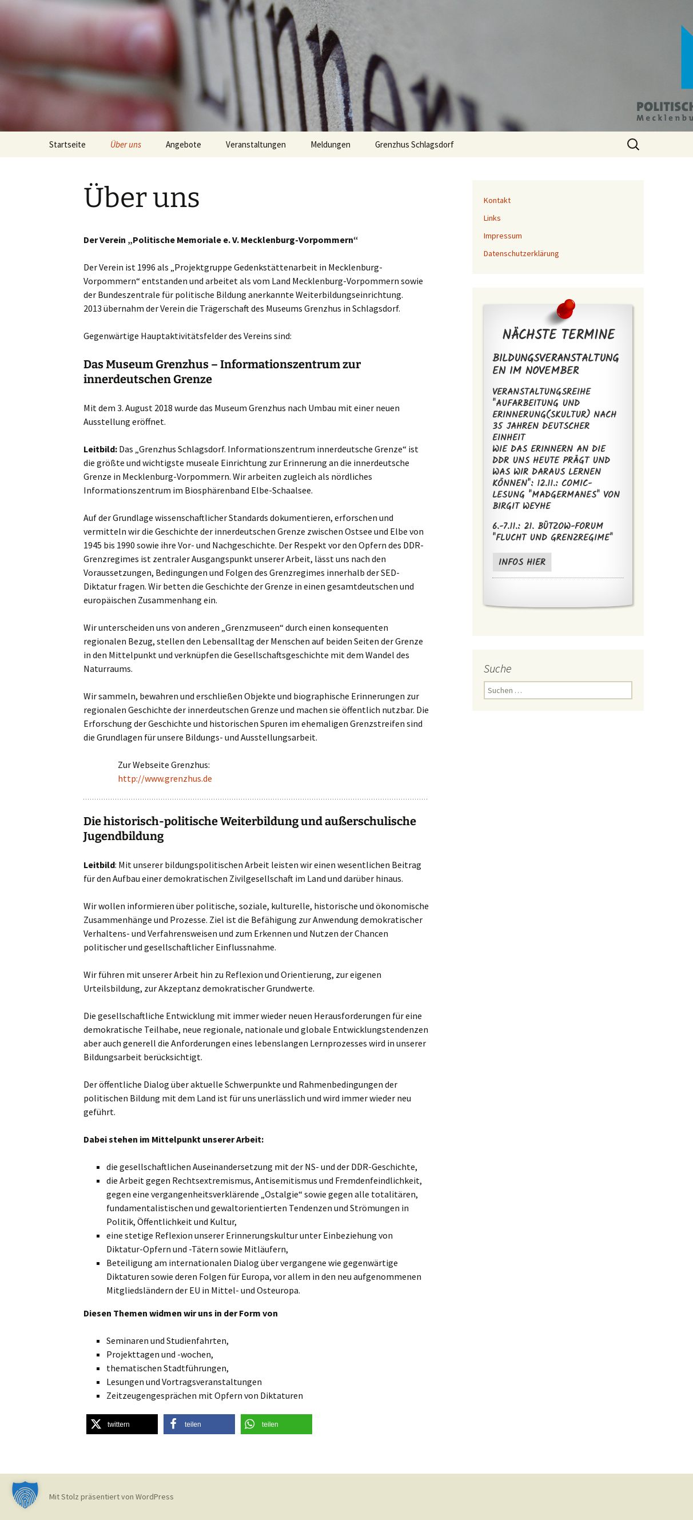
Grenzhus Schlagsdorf (414, 144)
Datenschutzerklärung (521, 253)
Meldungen (330, 144)
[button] (122, 1424)
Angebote (183, 144)
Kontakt (497, 200)
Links (492, 218)
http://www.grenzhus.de (165, 778)
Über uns (125, 144)
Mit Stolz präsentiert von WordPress (111, 1496)
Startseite (67, 144)
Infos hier (522, 563)
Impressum (503, 235)
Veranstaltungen (256, 144)
